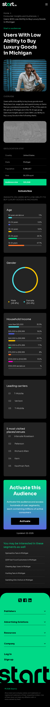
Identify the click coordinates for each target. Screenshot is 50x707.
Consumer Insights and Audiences (20, 16)
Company (9, 643)
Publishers (10, 611)
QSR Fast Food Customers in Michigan (20, 560)
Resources (10, 633)
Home (6, 13)
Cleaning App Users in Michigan (18, 566)
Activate (25, 521)
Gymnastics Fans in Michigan (16, 553)
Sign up (8, 659)
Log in (8, 654)
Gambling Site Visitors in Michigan (19, 580)
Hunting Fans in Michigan (15, 573)
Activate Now (25, 191)
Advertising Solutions (16, 622)
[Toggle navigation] (46, 4)
